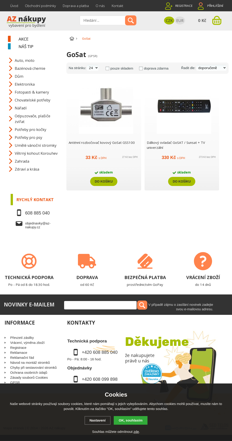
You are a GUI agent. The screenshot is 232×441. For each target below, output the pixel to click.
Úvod (14, 5)
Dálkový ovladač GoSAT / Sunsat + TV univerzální (176, 145)
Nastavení (97, 420)
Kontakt (117, 5)
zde (136, 432)
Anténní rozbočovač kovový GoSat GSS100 (102, 142)
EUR (180, 20)
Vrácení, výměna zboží (27, 343)
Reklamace (18, 352)
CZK (169, 20)
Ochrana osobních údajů (28, 372)
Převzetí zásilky (22, 338)
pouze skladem (121, 68)
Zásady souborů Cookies (29, 377)
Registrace (184, 6)
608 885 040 (37, 212)
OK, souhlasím (131, 420)
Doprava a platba (76, 5)
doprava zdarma (156, 68)
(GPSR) (92, 56)
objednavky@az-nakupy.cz (38, 225)
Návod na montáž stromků (30, 362)
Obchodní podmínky (40, 5)
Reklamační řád (22, 357)
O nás (100, 5)
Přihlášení (215, 6)
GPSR (15, 382)
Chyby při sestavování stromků (33, 367)
